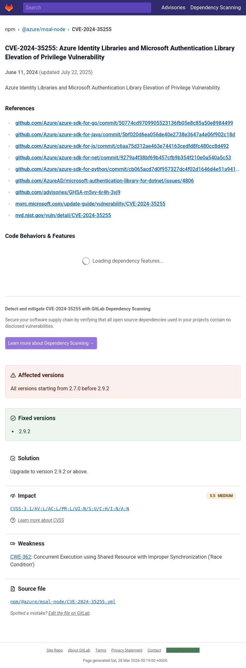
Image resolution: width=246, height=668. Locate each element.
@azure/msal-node (43, 29)
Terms (100, 650)
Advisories (173, 7)
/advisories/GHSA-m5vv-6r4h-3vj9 (67, 192)
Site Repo (55, 650)
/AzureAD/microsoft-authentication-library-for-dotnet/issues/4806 (104, 181)
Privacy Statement (127, 650)
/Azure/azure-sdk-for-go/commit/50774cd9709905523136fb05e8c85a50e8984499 (124, 123)
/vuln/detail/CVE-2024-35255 (63, 215)
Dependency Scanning (215, 7)
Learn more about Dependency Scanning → (51, 343)
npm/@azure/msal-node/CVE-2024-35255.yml (63, 601)
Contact (154, 650)
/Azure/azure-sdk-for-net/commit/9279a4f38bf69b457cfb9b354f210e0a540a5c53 (123, 158)
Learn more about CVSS (41, 520)
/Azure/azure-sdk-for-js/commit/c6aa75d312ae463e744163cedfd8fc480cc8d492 (122, 146)
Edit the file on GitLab (68, 613)
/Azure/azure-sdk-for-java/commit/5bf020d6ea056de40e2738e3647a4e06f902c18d (125, 134)
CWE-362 (20, 557)
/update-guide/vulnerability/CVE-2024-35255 (90, 204)
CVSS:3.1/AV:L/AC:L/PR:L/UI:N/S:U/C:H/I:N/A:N (69, 508)
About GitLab (79, 650)
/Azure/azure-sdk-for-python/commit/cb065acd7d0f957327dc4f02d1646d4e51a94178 (128, 169)
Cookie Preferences (183, 650)
